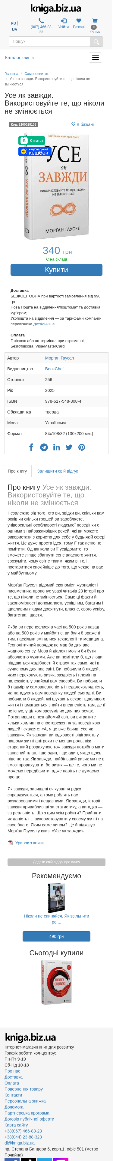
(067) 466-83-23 (41, 26)
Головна (11, 74)
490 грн (56, 936)
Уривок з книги (29, 842)
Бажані (79, 23)
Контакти (13, 1095)
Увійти (63, 23)
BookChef (54, 368)
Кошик (94, 26)
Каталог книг (19, 57)
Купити (56, 270)
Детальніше (44, 324)
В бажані (82, 124)
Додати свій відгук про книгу (56, 862)
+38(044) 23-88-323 (23, 1137)
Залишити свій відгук (57, 471)
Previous (5, 982)
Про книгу (17, 471)
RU (13, 23)
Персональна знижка (25, 1101)
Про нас (12, 1071)
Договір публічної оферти (29, 1119)
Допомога (14, 1107)
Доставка (14, 1077)
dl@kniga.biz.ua (20, 1143)
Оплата (12, 1083)
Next (107, 982)
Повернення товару (24, 1089)
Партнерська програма (27, 1113)
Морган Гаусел (59, 358)
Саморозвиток (36, 74)
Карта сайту (16, 1125)
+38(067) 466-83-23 (23, 1131)
